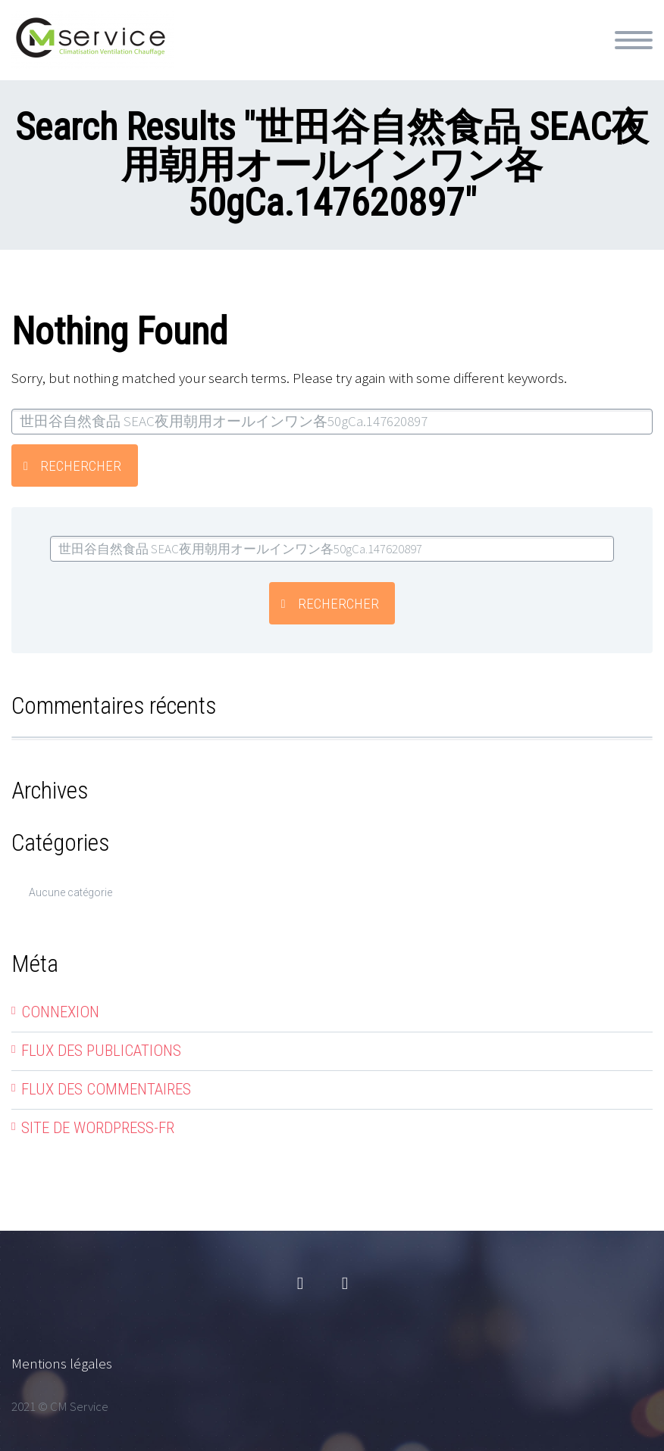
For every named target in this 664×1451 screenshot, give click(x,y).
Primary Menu (634, 40)
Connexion (60, 1012)
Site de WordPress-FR (97, 1128)
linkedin (345, 1284)
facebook (300, 1284)
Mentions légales (61, 1363)
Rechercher (80, 466)
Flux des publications (101, 1051)
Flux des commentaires (106, 1089)
